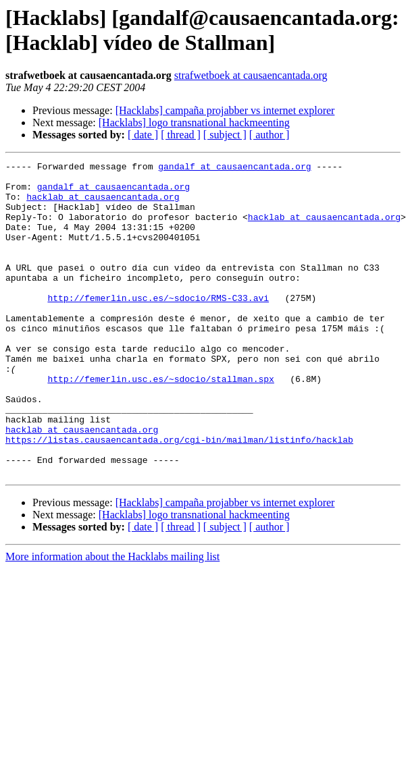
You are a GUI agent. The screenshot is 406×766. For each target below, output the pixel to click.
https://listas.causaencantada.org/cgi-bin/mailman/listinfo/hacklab (179, 496)
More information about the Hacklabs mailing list (112, 619)
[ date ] (143, 134)
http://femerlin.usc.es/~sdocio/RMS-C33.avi (158, 326)
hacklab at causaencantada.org (102, 204)
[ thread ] (181, 134)
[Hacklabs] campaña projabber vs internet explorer (225, 110)
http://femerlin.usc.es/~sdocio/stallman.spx (160, 423)
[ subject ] (225, 134)
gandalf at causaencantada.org (234, 168)
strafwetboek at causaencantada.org (251, 75)
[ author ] (269, 134)
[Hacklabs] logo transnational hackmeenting (194, 122)
